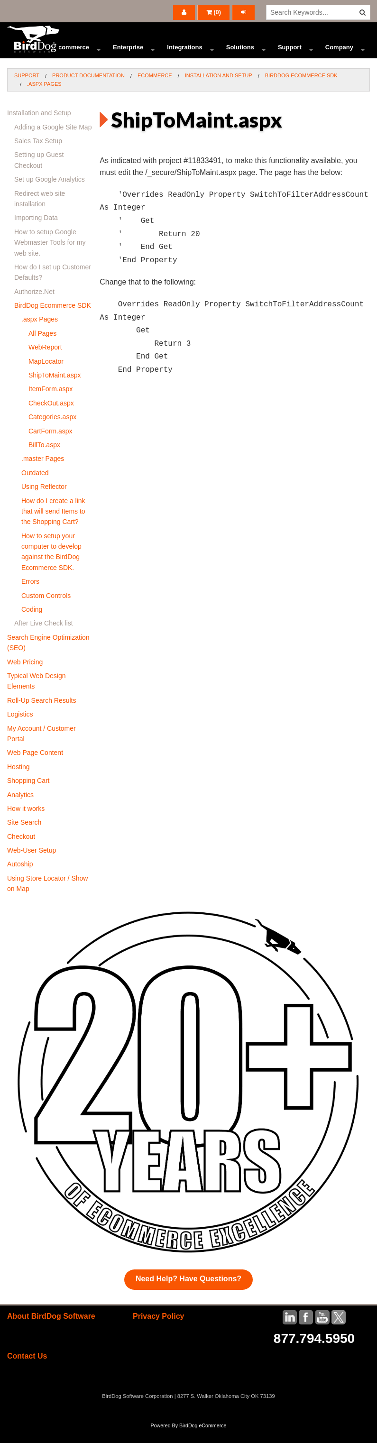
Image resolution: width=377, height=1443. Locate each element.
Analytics (20, 808)
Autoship (20, 878)
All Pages (42, 347)
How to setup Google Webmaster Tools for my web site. (49, 256)
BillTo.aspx (44, 458)
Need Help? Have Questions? (188, 1292)
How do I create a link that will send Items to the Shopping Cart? (53, 525)
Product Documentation (88, 89)
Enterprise (128, 54)
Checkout (21, 850)
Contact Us (27, 1370)
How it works (26, 822)
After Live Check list (43, 637)
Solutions (240, 54)
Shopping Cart (28, 794)
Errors (30, 595)
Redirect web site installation (39, 212)
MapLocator (46, 375)
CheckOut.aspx (51, 417)
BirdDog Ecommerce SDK (301, 89)
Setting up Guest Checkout (39, 174)
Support (290, 54)
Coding (31, 623)
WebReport (45, 361)
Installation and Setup (218, 89)
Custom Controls (46, 609)
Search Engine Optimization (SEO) (48, 656)
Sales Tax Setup (38, 154)
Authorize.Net (34, 305)
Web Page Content (35, 766)
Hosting (18, 780)
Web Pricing (25, 676)
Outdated (35, 486)
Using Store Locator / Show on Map (47, 897)
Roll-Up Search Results (41, 714)
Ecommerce (71, 54)
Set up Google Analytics (49, 193)
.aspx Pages (44, 98)
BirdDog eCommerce (203, 1439)
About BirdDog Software (51, 1330)
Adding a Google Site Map (53, 141)
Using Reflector (44, 500)
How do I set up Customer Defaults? (52, 286)
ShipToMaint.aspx (54, 389)
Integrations (184, 54)
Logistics (20, 728)
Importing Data (36, 231)
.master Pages (42, 472)
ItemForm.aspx (50, 402)
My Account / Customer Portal (41, 747)
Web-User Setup (31, 864)
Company (339, 54)
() (213, 12)
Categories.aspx (52, 430)
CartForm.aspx (50, 445)
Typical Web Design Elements (36, 695)
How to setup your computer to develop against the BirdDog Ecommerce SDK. (51, 565)
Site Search (24, 836)
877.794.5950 (314, 1352)
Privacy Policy (158, 1330)
